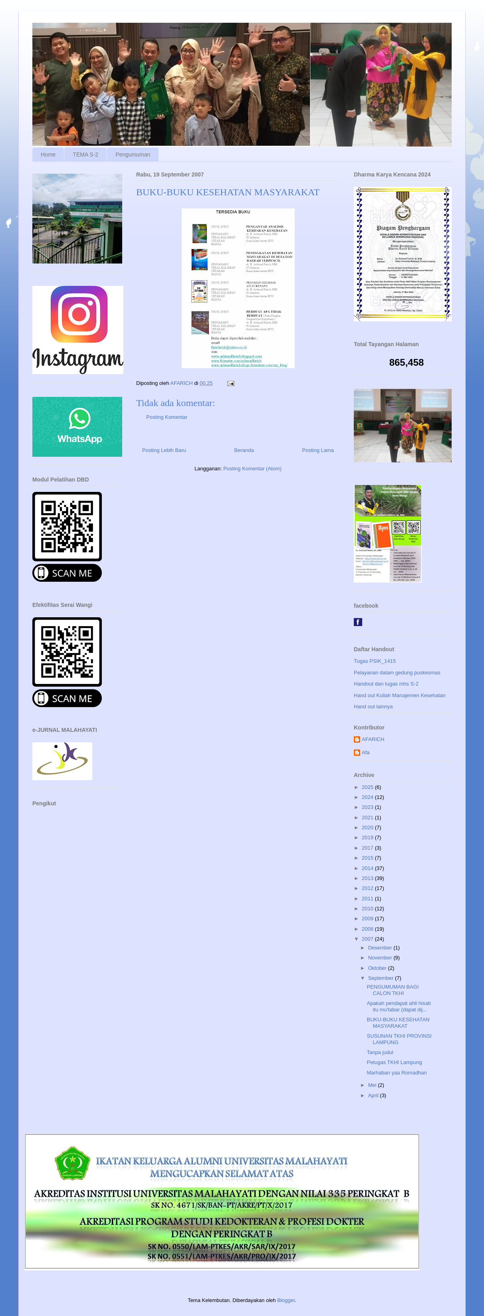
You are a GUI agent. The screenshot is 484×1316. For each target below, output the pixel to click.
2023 (368, 807)
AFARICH (373, 739)
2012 (368, 888)
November (381, 958)
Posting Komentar (166, 417)
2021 (368, 818)
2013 (368, 878)
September (381, 978)
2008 (368, 929)
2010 (368, 909)
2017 (368, 848)
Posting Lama (318, 450)
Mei (373, 1085)
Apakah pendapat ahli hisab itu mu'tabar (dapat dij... (398, 1006)
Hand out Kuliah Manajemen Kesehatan (400, 695)
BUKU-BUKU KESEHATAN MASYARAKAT (398, 1023)
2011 (368, 899)
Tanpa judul (380, 1052)
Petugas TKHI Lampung (394, 1062)
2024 (368, 797)
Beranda (244, 450)
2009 (368, 919)
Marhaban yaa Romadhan (396, 1073)
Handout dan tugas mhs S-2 (386, 684)
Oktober (378, 968)
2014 (368, 868)
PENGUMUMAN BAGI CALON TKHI (393, 990)
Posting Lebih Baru (164, 450)
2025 (368, 787)
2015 (368, 858)
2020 (368, 827)
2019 (368, 837)
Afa (366, 752)
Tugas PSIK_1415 (375, 661)
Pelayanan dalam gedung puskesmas (397, 673)
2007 (368, 939)
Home (48, 154)
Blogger (286, 1300)
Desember (381, 948)
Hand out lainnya (373, 707)
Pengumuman (132, 154)
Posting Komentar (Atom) (252, 469)
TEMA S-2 (85, 154)
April (374, 1095)
